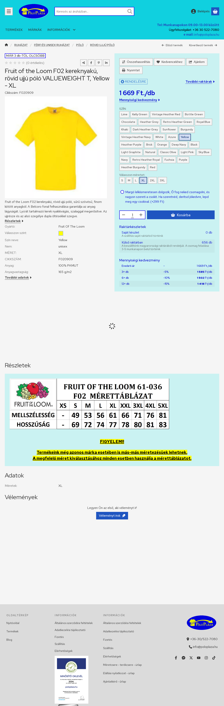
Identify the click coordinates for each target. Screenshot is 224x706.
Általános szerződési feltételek (74, 623)
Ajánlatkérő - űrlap (114, 681)
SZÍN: (122, 108)
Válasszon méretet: (132, 175)
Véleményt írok (112, 515)
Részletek (14, 221)
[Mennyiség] (132, 214)
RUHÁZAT (21, 45)
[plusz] (141, 214)
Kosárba (180, 215)
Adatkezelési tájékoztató (70, 630)
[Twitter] (191, 658)
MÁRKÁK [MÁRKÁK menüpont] (35, 30)
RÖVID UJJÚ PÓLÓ (102, 45)
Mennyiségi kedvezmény (139, 100)
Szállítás (60, 644)
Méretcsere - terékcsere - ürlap (122, 665)
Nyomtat (131, 70)
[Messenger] (183, 658)
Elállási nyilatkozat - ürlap (119, 673)
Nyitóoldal (12, 623)
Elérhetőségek (64, 651)
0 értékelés (35, 63)
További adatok (18, 277)
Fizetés (59, 637)
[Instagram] (206, 658)
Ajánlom (197, 62)
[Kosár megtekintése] (215, 11)
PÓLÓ (80, 45)
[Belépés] (200, 11)
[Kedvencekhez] (169, 62)
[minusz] (123, 214)
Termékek (12, 631)
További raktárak (199, 81)
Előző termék (172, 45)
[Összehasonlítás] (136, 62)
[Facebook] (176, 658)
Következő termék (203, 45)
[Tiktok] (214, 658)
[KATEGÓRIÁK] (9, 11)
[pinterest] (98, 62)
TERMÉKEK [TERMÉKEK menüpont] (14, 30)
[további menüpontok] (74, 30)
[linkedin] (106, 62)
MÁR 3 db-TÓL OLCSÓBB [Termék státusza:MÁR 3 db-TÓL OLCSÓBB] (25, 56)
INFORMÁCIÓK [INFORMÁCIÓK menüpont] (58, 30)
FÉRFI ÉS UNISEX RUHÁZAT (52, 45)
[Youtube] (198, 658)
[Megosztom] (83, 62)
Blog (9, 639)
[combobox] (94, 11)
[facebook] (91, 62)
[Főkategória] (6, 45)
